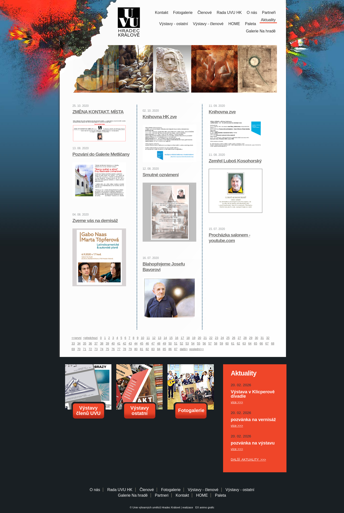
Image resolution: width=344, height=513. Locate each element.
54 (192, 343)
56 (204, 343)
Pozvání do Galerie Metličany (100, 154)
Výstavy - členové (208, 24)
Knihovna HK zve (160, 116)
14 (165, 338)
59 (221, 343)
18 (188, 338)
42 (124, 343)
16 (176, 338)
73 (96, 349)
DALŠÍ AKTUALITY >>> (248, 459)
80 (136, 349)
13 (159, 338)
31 (262, 338)
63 (244, 343)
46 (147, 343)
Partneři (268, 12)
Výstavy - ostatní (173, 24)
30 (256, 338)
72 (90, 349)
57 (210, 343)
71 (84, 349)
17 (182, 338)
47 (153, 343)
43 (130, 343)
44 (136, 343)
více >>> (237, 402)
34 (78, 343)
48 (158, 343)
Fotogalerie (183, 12)
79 (130, 349)
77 (118, 349)
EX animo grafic (204, 507)
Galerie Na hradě (133, 495)
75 (107, 349)
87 (175, 349)
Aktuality (268, 20)
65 (255, 343)
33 (73, 343)
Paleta (250, 24)
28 (244, 338)
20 (199, 338)
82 (147, 349)
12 (153, 338)
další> (184, 349)
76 (113, 349)
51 (175, 343)
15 (171, 338)
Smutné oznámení (161, 174)
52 (181, 343)
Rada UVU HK (229, 12)
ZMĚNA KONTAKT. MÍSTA (98, 111)
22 (210, 338)
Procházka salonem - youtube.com (229, 237)
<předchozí (90, 338)
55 (198, 343)
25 (227, 338)
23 (216, 338)
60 (227, 343)
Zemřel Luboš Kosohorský (235, 160)
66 (261, 343)
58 (215, 343)
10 (142, 338)
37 (96, 343)
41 (118, 343)
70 (78, 349)
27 (239, 338)
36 (90, 343)
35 (84, 343)
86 (170, 349)
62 (238, 343)
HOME (234, 24)
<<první (77, 338)
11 (148, 338)
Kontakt (161, 12)
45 (141, 343)
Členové (204, 12)
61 (232, 343)
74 (101, 349)
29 (250, 338)
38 (101, 343)
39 (107, 343)
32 (267, 338)
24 (222, 338)
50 (170, 343)
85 (164, 349)
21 (205, 338)
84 (158, 349)
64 (249, 343)
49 (164, 343)
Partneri (161, 495)
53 (187, 343)
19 (193, 338)
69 (73, 349)
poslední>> (196, 349)
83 (153, 349)
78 (124, 349)
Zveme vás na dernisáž (95, 220)
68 (272, 343)
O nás (252, 12)
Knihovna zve (222, 111)
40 (113, 343)
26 (233, 338)
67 (266, 343)
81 (141, 349)
